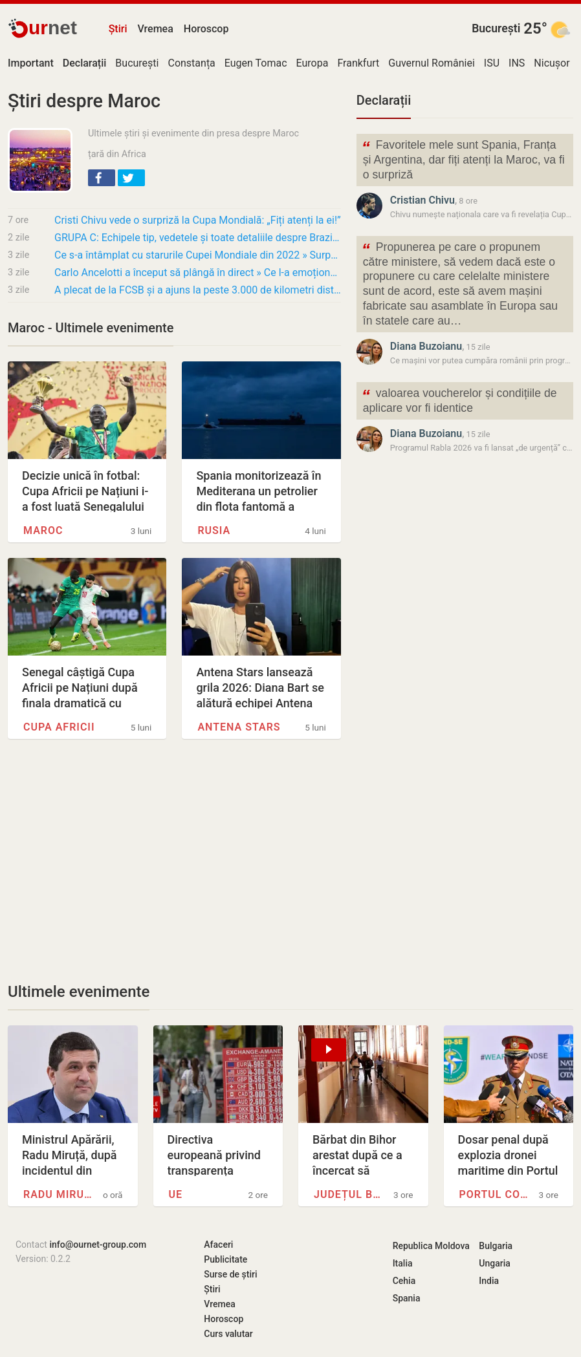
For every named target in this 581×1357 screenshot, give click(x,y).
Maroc (43, 530)
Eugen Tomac (256, 63)
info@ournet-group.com (97, 1244)
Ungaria (494, 1263)
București (496, 28)
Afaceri (218, 1244)
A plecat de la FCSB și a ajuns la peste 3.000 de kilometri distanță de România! (197, 290)
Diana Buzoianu (426, 346)
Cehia (404, 1281)
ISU (491, 63)
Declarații (383, 100)
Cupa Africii (59, 727)
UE (176, 1194)
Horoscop (206, 29)
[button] (101, 177)
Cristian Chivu (422, 200)
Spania (407, 1298)
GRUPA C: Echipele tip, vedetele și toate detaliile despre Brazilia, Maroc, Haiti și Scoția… (197, 237)
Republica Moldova (431, 1246)
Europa (312, 63)
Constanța (191, 63)
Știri (118, 29)
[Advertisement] (174, 860)
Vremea (155, 29)
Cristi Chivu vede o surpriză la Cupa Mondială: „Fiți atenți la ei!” (197, 220)
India (489, 1281)
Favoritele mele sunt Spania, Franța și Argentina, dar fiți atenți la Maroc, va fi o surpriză (463, 158)
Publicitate (225, 1259)
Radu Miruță (58, 1194)
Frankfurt (358, 63)
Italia (403, 1263)
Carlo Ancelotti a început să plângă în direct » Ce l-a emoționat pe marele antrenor (197, 272)
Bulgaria (495, 1246)
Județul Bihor (348, 1194)
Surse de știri (230, 1274)
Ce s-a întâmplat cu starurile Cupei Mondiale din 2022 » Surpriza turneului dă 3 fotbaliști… (197, 255)
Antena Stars (238, 727)
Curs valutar (228, 1334)
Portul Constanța (494, 1194)
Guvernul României (431, 63)
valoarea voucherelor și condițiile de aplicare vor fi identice (459, 399)
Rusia (213, 530)
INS (517, 63)
